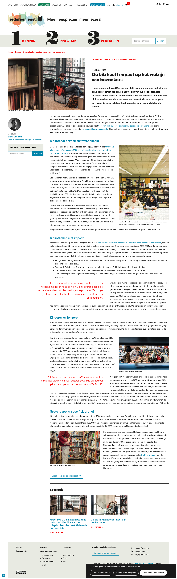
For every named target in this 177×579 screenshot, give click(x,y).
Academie (44, 5)
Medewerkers (68, 555)
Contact (68, 5)
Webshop (56, 5)
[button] (144, 182)
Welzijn (132, 60)
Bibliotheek (121, 60)
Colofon (67, 547)
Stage (44, 565)
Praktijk (68, 41)
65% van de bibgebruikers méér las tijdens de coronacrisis (124, 126)
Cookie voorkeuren (101, 573)
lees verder (55, 533)
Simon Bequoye (15, 137)
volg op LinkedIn (139, 551)
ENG (108, 5)
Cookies (43, 547)
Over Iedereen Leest (48, 551)
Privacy (19, 547)
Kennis (28, 41)
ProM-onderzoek (149, 455)
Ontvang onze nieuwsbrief (105, 553)
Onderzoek (97, 60)
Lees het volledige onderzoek (66, 476)
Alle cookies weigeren (126, 573)
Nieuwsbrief (82, 5)
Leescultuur (109, 60)
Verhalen (110, 41)
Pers (64, 562)
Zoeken (160, 41)
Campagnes (46, 558)
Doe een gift (97, 5)
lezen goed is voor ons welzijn (95, 129)
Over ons (13, 5)
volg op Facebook (140, 548)
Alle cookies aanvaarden (153, 573)
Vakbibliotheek (28, 5)
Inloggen (119, 5)
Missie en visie (47, 555)
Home (10, 52)
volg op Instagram (140, 554)
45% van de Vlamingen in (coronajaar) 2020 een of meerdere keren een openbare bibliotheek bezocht (83, 150)
